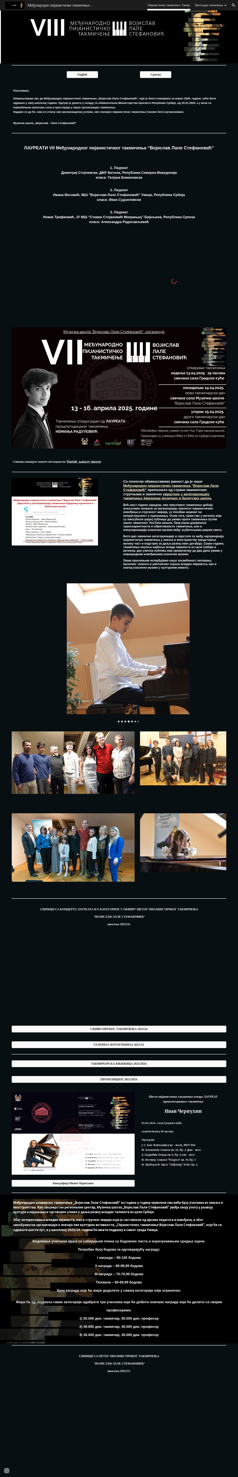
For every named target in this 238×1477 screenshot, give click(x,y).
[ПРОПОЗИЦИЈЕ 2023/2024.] (119, 1079)
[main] (119, 107)
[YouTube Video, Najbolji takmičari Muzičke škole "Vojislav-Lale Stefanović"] (64, 279)
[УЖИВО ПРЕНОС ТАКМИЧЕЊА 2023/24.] (119, 1029)
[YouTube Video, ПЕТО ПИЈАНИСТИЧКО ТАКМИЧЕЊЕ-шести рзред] (119, 1432)
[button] (233, 5)
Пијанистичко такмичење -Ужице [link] (169, 5)
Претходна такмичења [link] (209, 5)
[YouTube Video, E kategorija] (174, 981)
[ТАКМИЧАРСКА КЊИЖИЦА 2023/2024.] (119, 1063)
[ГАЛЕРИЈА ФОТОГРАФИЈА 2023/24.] (119, 1044)
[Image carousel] (128, 652)
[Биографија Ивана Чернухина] (73, 1183)
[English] (82, 74)
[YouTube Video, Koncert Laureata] (64, 981)
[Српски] (155, 74)
